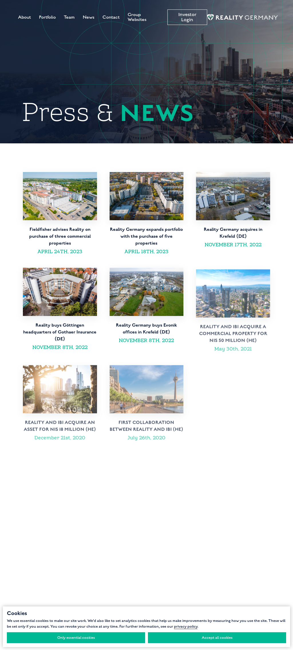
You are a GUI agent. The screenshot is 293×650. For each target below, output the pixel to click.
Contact (111, 17)
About (24, 17)
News (88, 17)
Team (69, 17)
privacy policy (185, 626)
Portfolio (47, 17)
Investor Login (187, 17)
